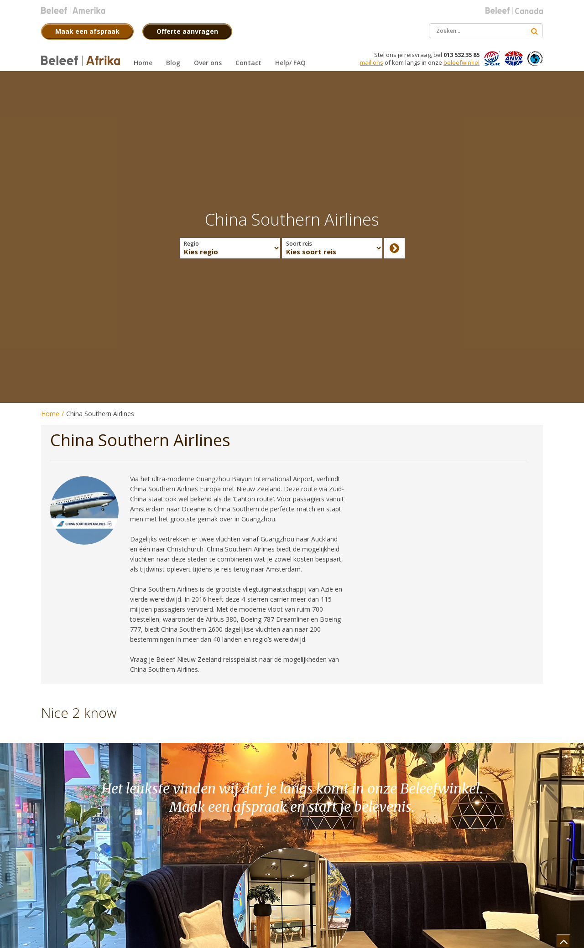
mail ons (371, 62)
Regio (191, 244)
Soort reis (299, 244)
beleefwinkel (461, 62)
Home (50, 413)
